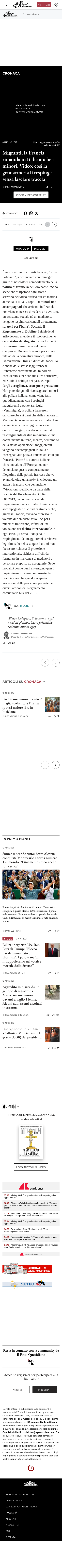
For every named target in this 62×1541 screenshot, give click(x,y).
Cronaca (10, 73)
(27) (11, 643)
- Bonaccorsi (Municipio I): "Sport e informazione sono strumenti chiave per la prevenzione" (30, 1238)
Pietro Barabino (13, 187)
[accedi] (56, 5)
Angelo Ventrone (21, 633)
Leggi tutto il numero (31, 1167)
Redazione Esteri (13, 973)
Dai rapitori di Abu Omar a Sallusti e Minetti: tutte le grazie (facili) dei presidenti (22, 1033)
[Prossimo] (56, 663)
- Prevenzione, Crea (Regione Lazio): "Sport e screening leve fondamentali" (27, 1230)
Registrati (44, 1389)
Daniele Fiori (11, 931)
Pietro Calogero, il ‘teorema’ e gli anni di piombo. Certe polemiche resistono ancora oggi (30, 622)
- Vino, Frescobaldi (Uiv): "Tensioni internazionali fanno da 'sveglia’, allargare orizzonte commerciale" (31, 1214)
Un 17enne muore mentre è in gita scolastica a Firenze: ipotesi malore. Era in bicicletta (22, 705)
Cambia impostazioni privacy (21, 1506)
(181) (56, 1015)
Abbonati (44, 4)
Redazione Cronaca (15, 716)
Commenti (10, 213)
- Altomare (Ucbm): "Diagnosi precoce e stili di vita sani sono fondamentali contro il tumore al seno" (31, 1246)
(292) (55, 187)
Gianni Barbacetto (14, 1047)
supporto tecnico (18, 1458)
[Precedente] (45, 663)
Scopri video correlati (30, 194)
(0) (57, 716)
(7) (57, 1047)
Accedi (17, 1389)
